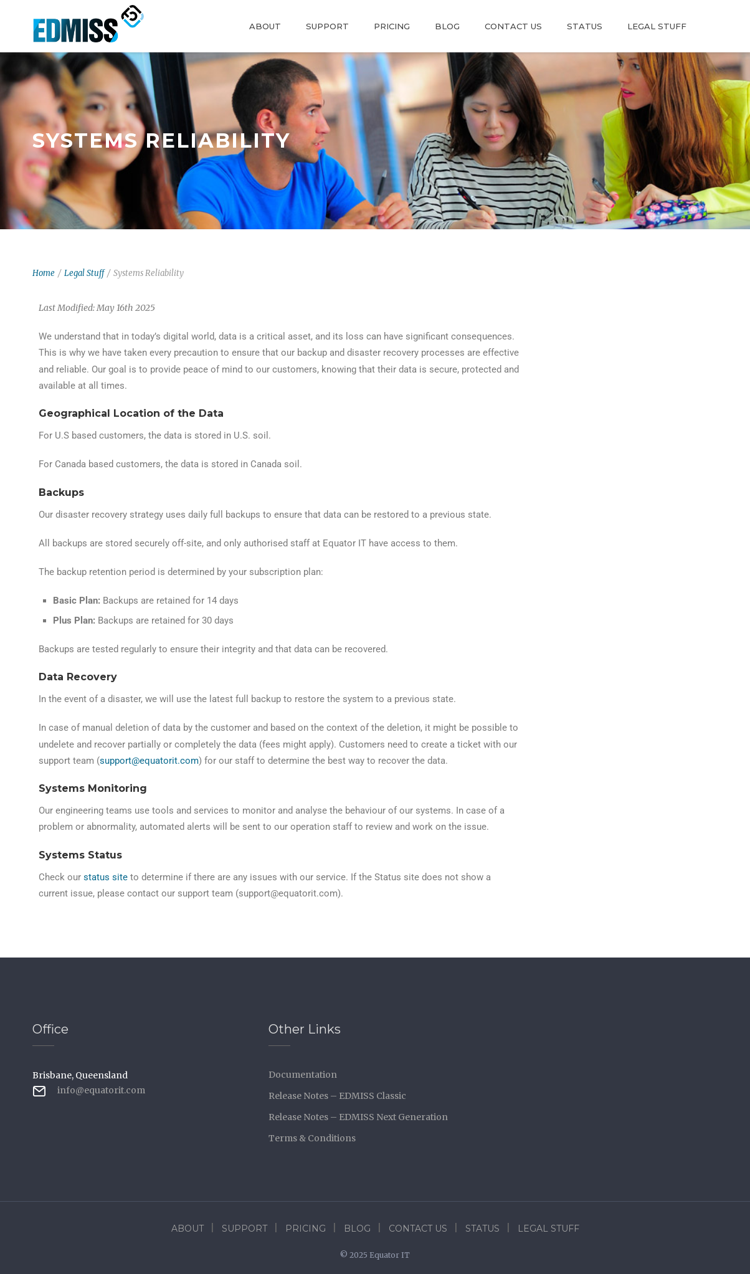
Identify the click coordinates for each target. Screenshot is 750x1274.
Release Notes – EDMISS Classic (337, 1095)
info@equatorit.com (101, 1090)
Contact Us (513, 26)
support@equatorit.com (149, 760)
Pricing (392, 26)
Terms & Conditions (312, 1138)
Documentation (302, 1074)
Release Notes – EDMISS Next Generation (358, 1117)
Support (327, 26)
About (265, 26)
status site (105, 877)
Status (584, 26)
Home (43, 273)
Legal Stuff (656, 26)
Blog (447, 26)
